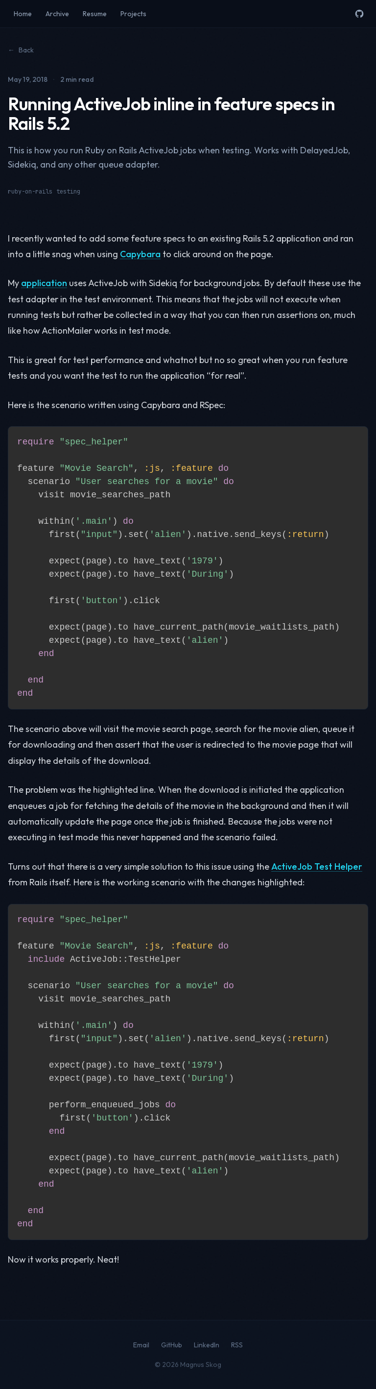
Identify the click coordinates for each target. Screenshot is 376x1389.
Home (23, 13)
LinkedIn (206, 1344)
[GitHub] (359, 14)
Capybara (140, 254)
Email (141, 1344)
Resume (95, 13)
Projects (133, 13)
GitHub (171, 1344)
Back (21, 50)
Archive (57, 13)
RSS (237, 1344)
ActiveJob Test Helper (316, 866)
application (44, 283)
